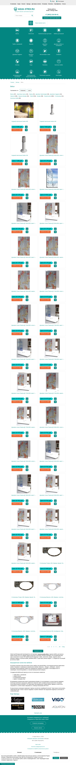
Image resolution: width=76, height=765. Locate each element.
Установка (44, 3)
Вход (53, 1)
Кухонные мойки (14, 98)
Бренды (29, 3)
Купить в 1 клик (17, 130)
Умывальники (47, 96)
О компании (13, 3)
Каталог (23, 3)
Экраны (31, 94)
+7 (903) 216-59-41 (51, 14)
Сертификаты (57, 3)
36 (59, 646)
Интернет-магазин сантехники (35, 738)
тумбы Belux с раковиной (19, 674)
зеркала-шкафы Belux (43, 654)
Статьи (64, 3)
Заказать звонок (38, 727)
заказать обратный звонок (52, 17)
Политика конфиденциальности (38, 746)
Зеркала (12, 96)
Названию (22, 90)
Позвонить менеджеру (38, 723)
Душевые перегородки (41, 94)
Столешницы (58, 96)
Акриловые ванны (21, 94)
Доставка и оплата (36, 3)
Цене (29, 90)
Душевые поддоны (55, 94)
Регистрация (61, 1)
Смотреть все (38, 713)
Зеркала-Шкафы (22, 96)
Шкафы (39, 96)
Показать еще (38, 651)
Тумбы (31, 96)
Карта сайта (38, 744)
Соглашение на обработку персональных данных (38, 748)
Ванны (12, 94)
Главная (12, 82)
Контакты (50, 3)
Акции (18, 3)
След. (63, 646)
